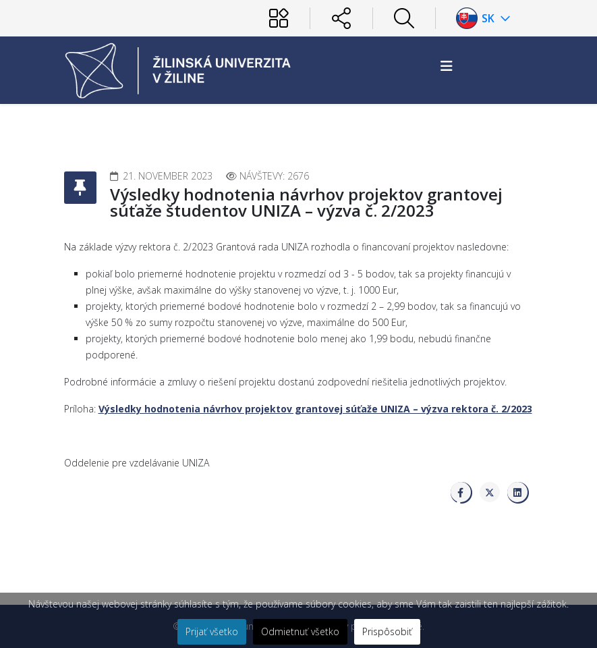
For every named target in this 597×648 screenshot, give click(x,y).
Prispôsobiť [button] (387, 631)
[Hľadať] (404, 18)
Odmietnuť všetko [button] (300, 631)
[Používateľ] (278, 18)
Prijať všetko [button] (212, 631)
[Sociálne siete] (341, 18)
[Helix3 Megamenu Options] (446, 65)
